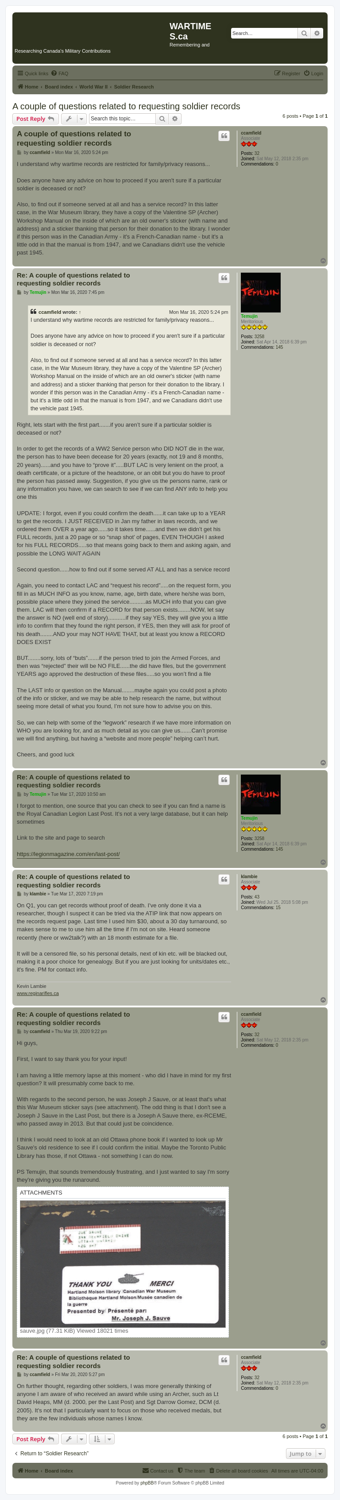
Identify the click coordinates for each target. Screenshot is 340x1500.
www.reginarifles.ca (38, 993)
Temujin (249, 316)
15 (278, 907)
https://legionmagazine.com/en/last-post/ (68, 854)
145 (279, 347)
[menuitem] (59, 73)
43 (257, 897)
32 (257, 153)
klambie (249, 876)
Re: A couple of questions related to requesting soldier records (73, 279)
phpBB (147, 1483)
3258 (259, 336)
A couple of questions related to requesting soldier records (126, 106)
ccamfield (251, 133)
